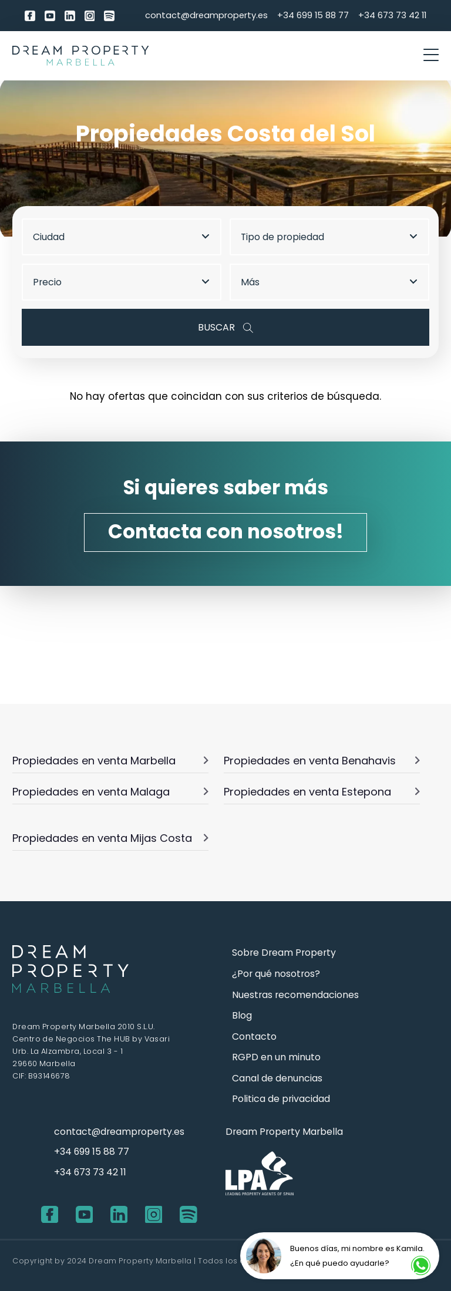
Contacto (254, 1036)
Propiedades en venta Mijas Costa (110, 838)
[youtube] (50, 15)
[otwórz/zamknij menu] (431, 56)
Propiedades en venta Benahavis (322, 760)
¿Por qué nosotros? (276, 973)
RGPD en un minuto (276, 1057)
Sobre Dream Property (284, 952)
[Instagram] (90, 15)
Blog (242, 1015)
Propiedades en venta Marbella (110, 760)
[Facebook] (30, 15)
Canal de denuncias (277, 1078)
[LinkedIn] (70, 15)
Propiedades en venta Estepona (322, 791)
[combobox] (126, 237)
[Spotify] (109, 15)
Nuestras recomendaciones (295, 995)
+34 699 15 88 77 (313, 15)
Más (329, 282)
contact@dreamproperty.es (206, 15)
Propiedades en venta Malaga (110, 791)
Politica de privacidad (281, 1098)
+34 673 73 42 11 (392, 15)
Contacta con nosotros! (226, 531)
